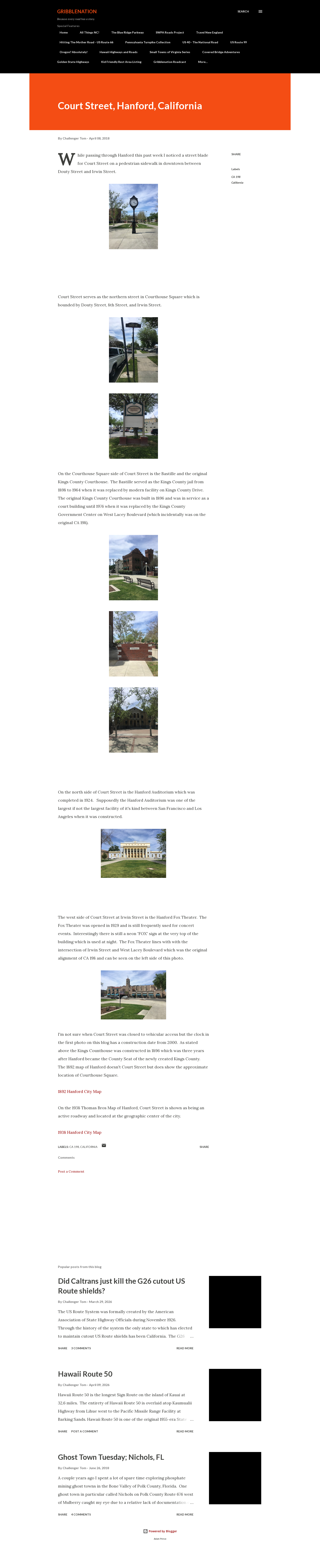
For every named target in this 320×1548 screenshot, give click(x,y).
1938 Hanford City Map (79, 1132)
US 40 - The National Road (198, 42)
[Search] (243, 11)
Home (61, 32)
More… (203, 62)
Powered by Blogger (160, 1531)
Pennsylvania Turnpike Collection (145, 42)
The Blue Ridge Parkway (125, 32)
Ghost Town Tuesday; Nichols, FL (111, 1456)
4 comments (81, 1514)
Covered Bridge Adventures (219, 52)
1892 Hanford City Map (79, 1091)
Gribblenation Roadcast (169, 62)
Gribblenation (77, 11)
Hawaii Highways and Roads (116, 52)
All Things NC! (87, 32)
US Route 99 (236, 42)
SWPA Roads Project (167, 32)
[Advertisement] (127, 1213)
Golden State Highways (73, 62)
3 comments (81, 1348)
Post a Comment (71, 1171)
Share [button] (236, 154)
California (237, 182)
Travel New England (207, 32)
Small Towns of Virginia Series (167, 52)
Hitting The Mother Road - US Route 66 (84, 42)
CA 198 (235, 177)
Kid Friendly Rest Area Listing (121, 62)
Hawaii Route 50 (85, 1373)
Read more (185, 1348)
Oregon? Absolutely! (71, 52)
